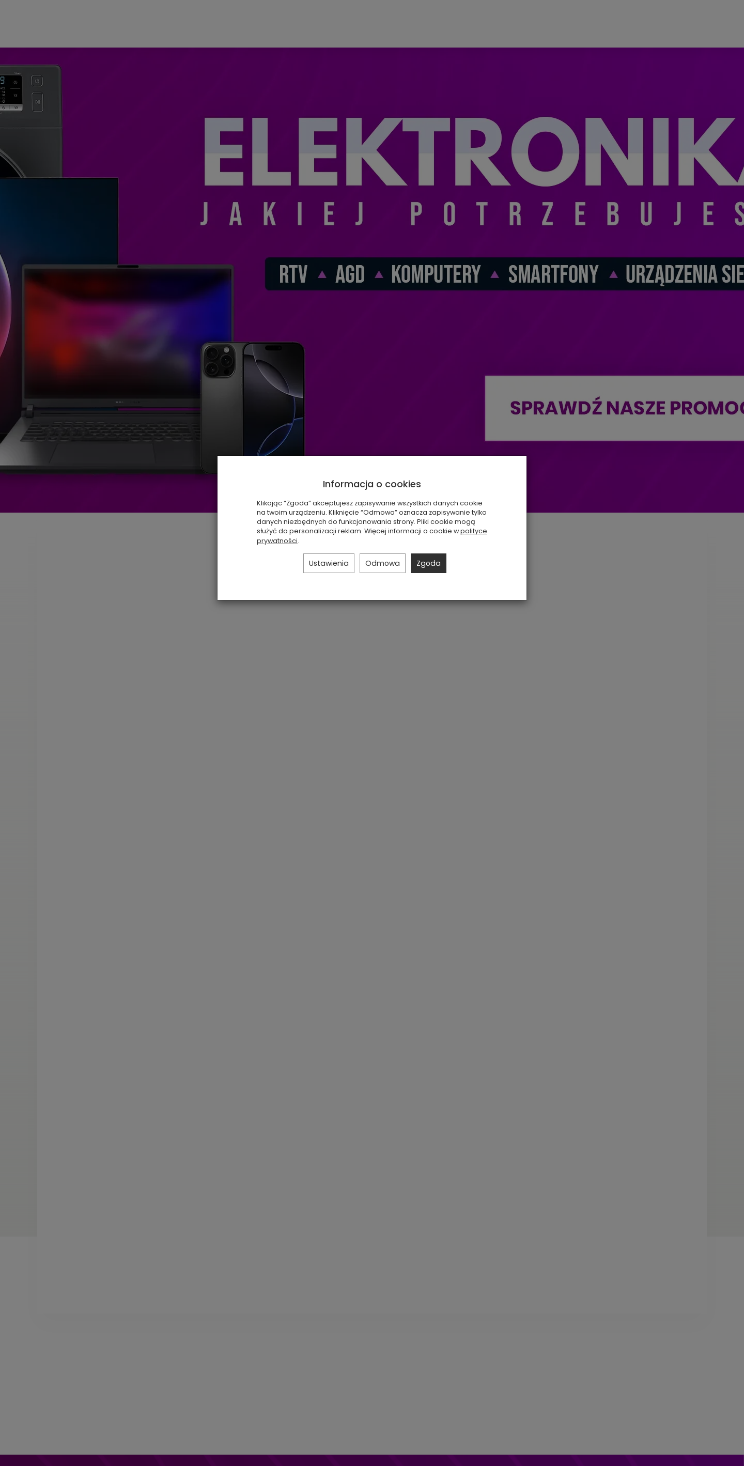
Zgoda (428, 563)
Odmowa (382, 563)
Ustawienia (329, 563)
